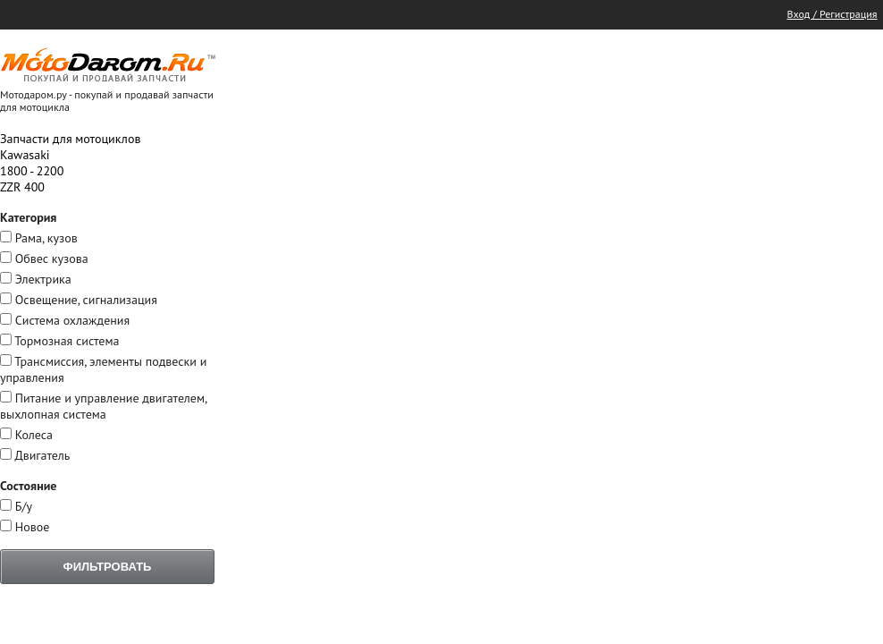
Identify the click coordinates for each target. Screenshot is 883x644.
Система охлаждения (72, 320)
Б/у (23, 506)
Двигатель (42, 455)
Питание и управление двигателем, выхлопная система (103, 406)
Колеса (34, 435)
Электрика (43, 279)
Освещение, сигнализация (86, 300)
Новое (32, 527)
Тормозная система (66, 341)
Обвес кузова (51, 258)
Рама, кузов (46, 238)
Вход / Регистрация (832, 14)
